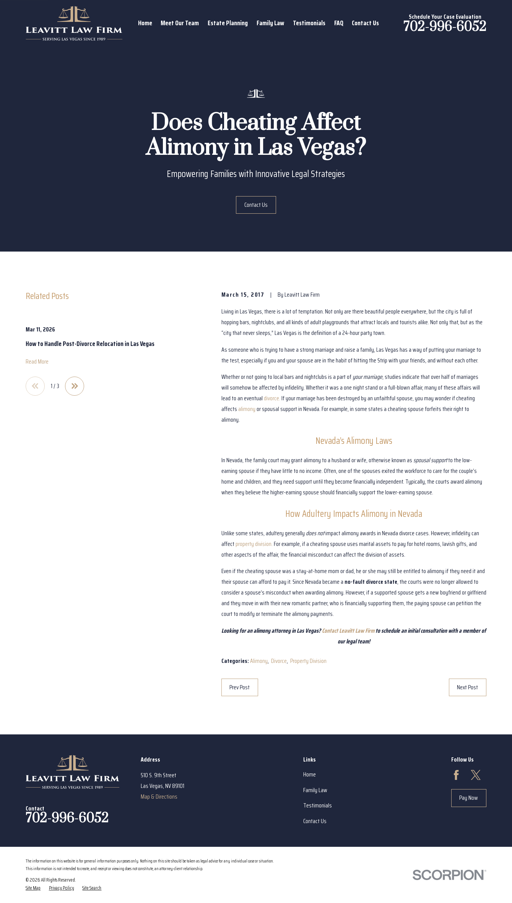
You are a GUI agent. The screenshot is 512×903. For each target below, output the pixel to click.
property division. (254, 544)
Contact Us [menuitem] (365, 23)
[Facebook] (456, 775)
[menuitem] (33, 888)
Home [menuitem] (145, 23)
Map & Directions (159, 796)
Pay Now (468, 797)
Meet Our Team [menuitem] (180, 23)
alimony (246, 409)
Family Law (315, 790)
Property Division (308, 661)
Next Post (467, 687)
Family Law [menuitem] (270, 23)
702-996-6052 (444, 27)
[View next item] (74, 386)
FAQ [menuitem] (338, 23)
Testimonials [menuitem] (309, 23)
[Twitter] (476, 775)
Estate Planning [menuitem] (228, 23)
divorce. (272, 398)
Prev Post (239, 687)
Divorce (279, 661)
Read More (37, 361)
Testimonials (317, 805)
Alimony (259, 661)
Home (309, 774)
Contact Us (256, 205)
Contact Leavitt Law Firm (348, 630)
